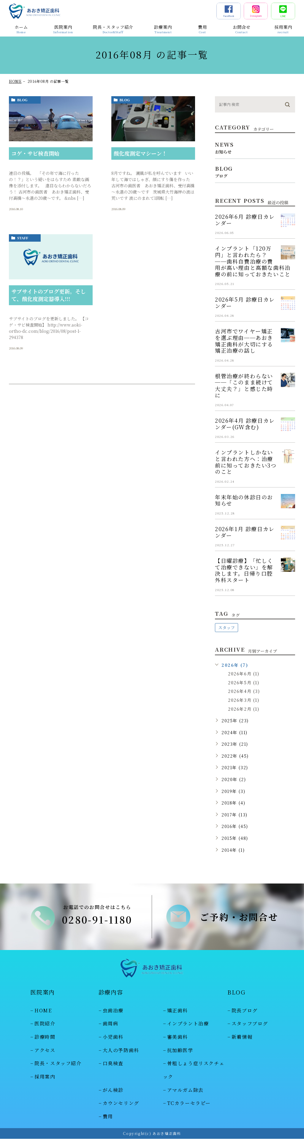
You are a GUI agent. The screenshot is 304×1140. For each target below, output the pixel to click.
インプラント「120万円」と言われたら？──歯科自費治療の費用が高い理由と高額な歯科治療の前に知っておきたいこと (253, 261)
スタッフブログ (250, 1024)
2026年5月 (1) (243, 682)
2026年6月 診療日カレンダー (245, 220)
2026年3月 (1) (243, 700)
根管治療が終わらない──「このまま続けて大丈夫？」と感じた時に (244, 385)
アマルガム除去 (185, 1091)
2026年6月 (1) (243, 674)
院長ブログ (245, 1011)
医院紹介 (44, 1024)
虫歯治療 (113, 1011)
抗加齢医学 (180, 1051)
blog (22, 100)
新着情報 (242, 1038)
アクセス (44, 1051)
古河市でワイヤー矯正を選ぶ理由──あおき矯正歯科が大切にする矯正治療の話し (244, 340)
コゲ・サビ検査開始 (35, 153)
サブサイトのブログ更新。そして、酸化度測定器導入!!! (48, 295)
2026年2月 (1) (243, 709)
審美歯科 (177, 1038)
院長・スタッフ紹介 (57, 1064)
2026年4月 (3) (244, 691)
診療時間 (44, 1038)
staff (22, 238)
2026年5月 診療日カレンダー (245, 302)
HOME (15, 81)
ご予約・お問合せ (239, 917)
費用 (108, 1117)
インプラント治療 (188, 1024)
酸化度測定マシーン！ (140, 153)
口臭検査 (113, 1064)
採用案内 (44, 1077)
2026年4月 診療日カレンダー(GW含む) (245, 424)
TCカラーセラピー (189, 1104)
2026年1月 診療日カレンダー (245, 532)
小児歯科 (113, 1038)
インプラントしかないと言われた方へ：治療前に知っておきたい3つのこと (246, 461)
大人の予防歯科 (121, 1051)
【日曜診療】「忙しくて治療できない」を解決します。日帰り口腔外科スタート (244, 570)
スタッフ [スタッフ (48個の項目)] (226, 628)
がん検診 (113, 1091)
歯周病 (110, 1024)
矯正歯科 (177, 1011)
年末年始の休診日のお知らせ (244, 500)
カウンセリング (121, 1104)
